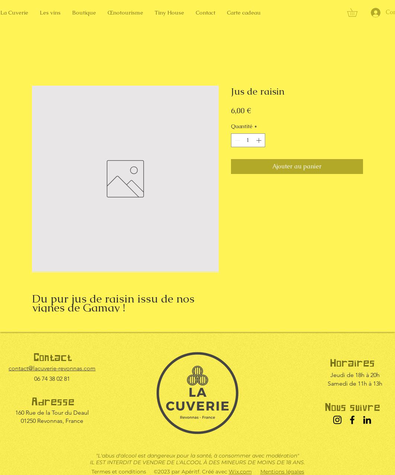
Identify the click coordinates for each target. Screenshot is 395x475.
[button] (356, 12)
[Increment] (259, 140)
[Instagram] (337, 419)
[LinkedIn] (367, 419)
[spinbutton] (248, 140)
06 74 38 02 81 (52, 378)
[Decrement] (236, 140)
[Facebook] (352, 419)
